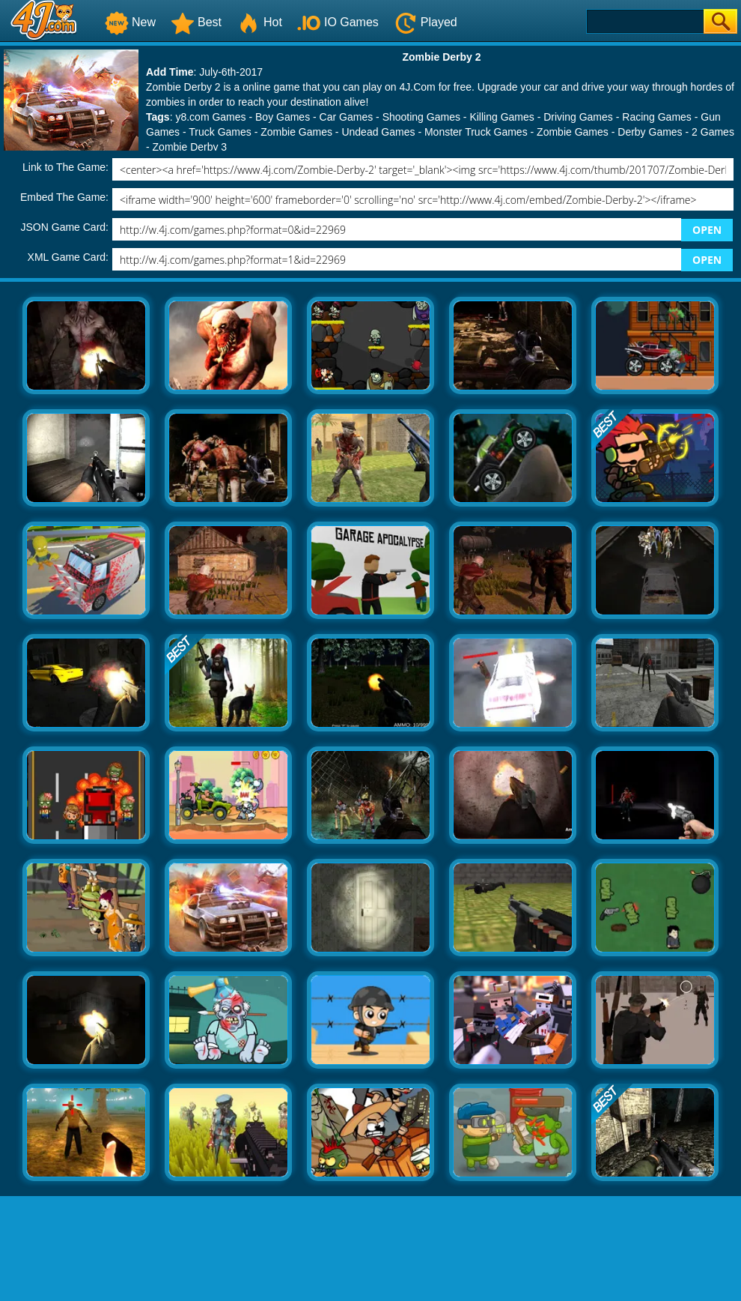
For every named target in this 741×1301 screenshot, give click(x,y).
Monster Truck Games (476, 132)
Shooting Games (421, 117)
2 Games (713, 132)
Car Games (346, 117)
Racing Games (657, 117)
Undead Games (378, 132)
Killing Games (501, 117)
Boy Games (282, 117)
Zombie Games (296, 132)
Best (196, 22)
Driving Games (578, 117)
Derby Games (650, 132)
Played (425, 22)
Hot (259, 22)
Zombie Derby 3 (190, 147)
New (130, 22)
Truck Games (220, 132)
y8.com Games (210, 117)
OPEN (707, 230)
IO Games (338, 22)
